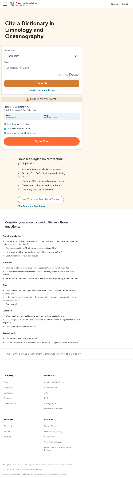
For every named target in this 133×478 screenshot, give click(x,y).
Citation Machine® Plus (54, 382)
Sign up (114, 4)
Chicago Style (50, 404)
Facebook (8, 426)
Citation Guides (51, 388)
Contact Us (8, 393)
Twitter (7, 432)
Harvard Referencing (53, 409)
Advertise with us (11, 404)
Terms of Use (49, 426)
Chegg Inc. (8, 388)
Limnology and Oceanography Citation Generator (37, 354)
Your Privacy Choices (53, 442)
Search (7, 62)
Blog (6, 382)
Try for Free (42, 141)
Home (7, 354)
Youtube (7, 437)
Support (7, 398)
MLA (46, 398)
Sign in (125, 4)
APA (46, 393)
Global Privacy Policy (53, 432)
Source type (9, 50)
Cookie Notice (50, 437)
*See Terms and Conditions (31, 206)
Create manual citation (41, 90)
